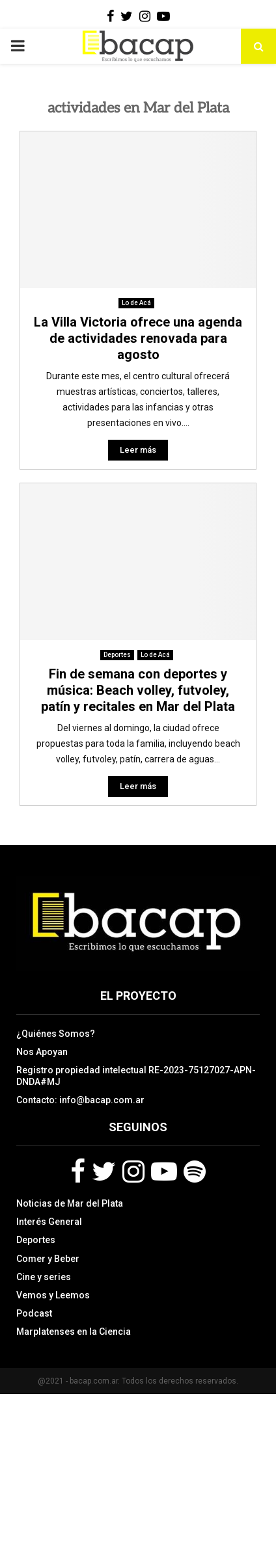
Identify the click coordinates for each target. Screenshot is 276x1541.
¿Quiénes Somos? (55, 1033)
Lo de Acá (136, 302)
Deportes (117, 654)
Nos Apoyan (42, 1052)
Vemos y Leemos (53, 1295)
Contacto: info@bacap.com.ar (80, 1100)
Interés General (49, 1221)
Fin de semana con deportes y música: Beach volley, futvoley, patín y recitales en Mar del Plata (138, 690)
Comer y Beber (47, 1258)
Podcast (34, 1313)
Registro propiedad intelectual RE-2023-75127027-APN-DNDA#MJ (136, 1076)
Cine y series (43, 1277)
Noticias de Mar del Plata (69, 1203)
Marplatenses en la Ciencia (73, 1331)
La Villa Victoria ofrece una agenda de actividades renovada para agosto (138, 338)
